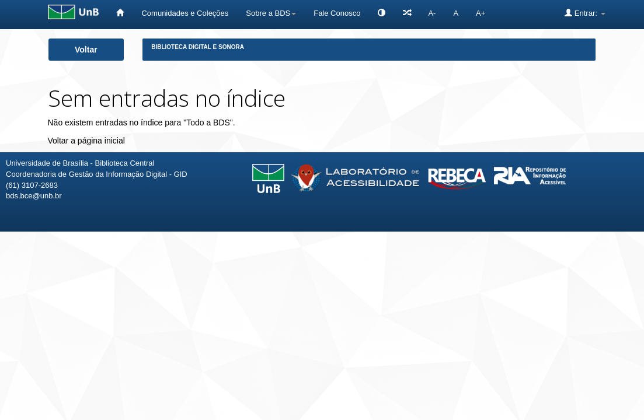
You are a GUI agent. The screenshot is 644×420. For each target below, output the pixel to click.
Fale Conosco (337, 13)
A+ (480, 13)
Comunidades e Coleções (184, 13)
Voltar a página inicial (86, 140)
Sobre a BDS (271, 13)
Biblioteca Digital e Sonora (197, 47)
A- (432, 13)
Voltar (86, 49)
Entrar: (585, 13)
